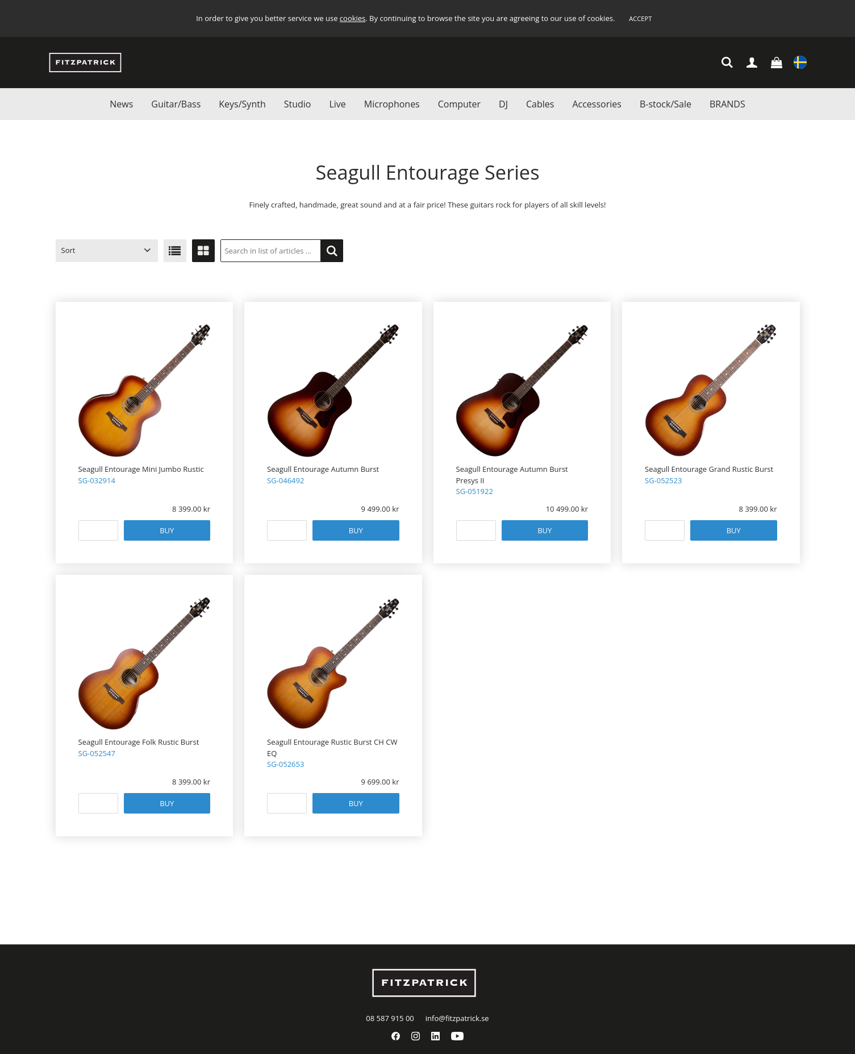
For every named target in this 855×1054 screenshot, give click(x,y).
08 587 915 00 (390, 1018)
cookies (352, 18)
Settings (800, 63)
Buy (167, 530)
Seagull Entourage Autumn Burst (323, 469)
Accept (640, 18)
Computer (459, 104)
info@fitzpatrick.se (457, 1018)
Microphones (392, 104)
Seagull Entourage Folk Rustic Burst (138, 742)
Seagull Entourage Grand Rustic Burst (709, 469)
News (121, 104)
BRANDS (727, 104)
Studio (297, 104)
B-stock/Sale (665, 104)
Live (337, 104)
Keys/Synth (242, 104)
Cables (540, 104)
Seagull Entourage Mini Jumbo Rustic (141, 469)
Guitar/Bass (176, 104)
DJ (503, 104)
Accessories (597, 104)
